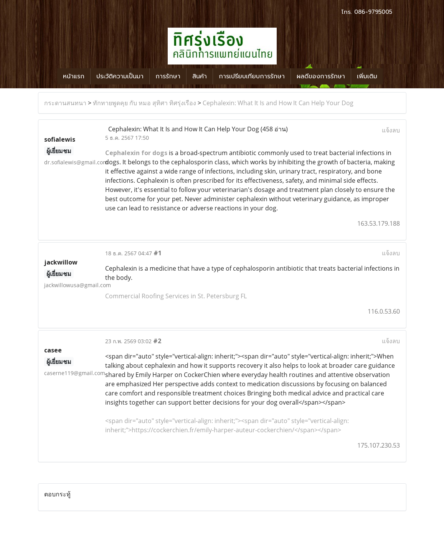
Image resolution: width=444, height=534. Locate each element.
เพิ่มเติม (367, 76)
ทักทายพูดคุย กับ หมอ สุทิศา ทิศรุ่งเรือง (144, 103)
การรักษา (167, 76)
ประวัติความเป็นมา (120, 76)
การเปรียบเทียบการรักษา (252, 76)
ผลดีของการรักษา (321, 76)
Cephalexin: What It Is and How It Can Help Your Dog (278, 103)
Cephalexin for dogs (136, 153)
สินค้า (199, 76)
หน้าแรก (73, 76)
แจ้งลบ (391, 130)
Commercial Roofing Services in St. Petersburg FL (176, 296)
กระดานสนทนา (65, 103)
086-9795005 (373, 12)
